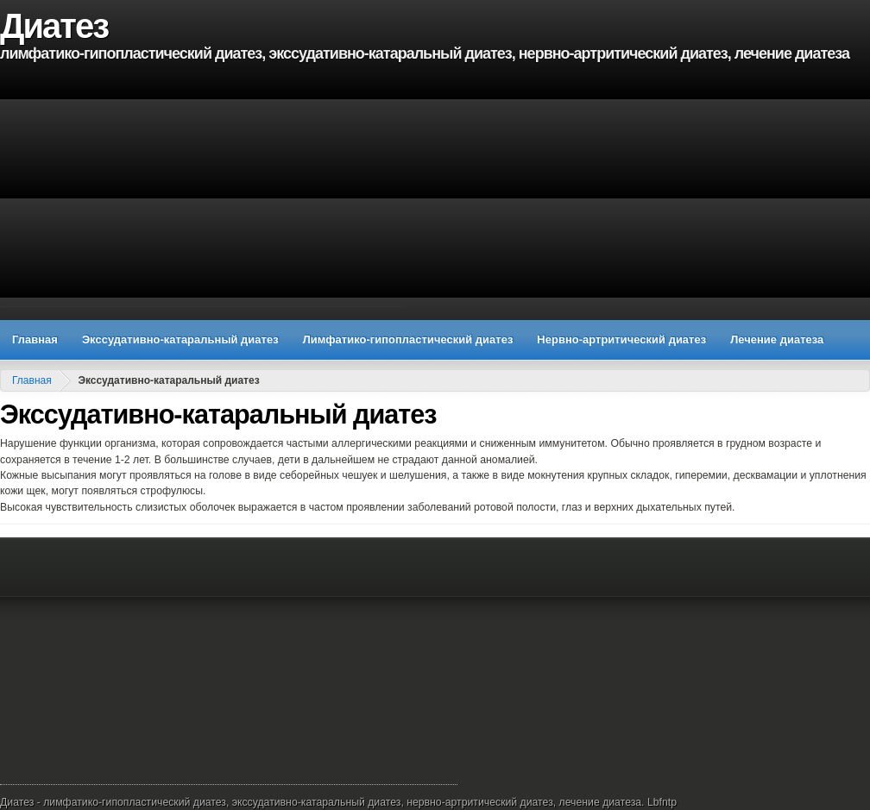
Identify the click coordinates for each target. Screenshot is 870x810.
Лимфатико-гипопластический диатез (408, 339)
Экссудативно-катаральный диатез (180, 339)
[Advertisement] (202, 185)
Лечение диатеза (776, 339)
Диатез (54, 26)
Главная (35, 339)
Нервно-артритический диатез (621, 339)
